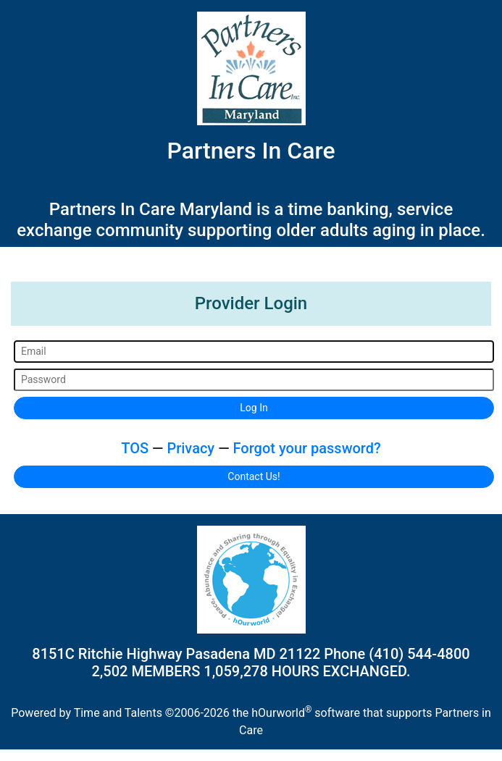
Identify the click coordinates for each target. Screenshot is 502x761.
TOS (134, 448)
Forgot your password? (307, 448)
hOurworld (281, 713)
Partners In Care (251, 150)
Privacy (190, 448)
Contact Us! (253, 476)
